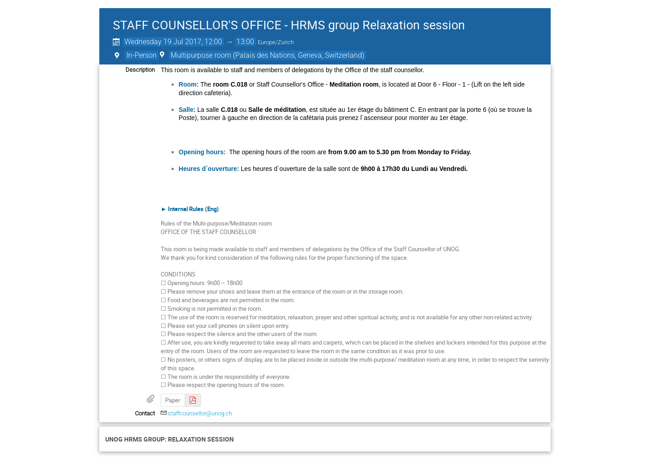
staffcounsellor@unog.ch (200, 413)
